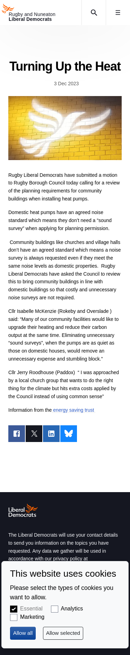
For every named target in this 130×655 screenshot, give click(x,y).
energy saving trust (73, 410)
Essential (31, 608)
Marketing (32, 617)
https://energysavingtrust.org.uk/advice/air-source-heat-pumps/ (65, 128)
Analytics (72, 608)
